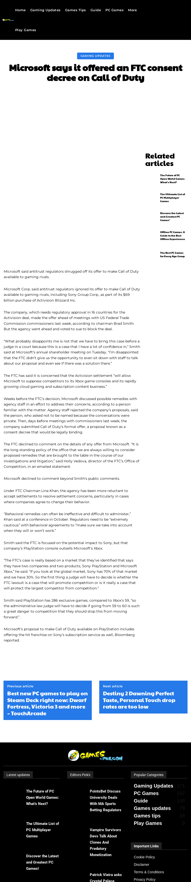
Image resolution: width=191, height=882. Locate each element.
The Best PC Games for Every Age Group (172, 244)
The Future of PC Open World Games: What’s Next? (172, 168)
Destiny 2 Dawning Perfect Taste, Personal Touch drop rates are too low (139, 640)
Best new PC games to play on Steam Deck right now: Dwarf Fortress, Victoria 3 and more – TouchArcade (47, 643)
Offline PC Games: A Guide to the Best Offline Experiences (172, 225)
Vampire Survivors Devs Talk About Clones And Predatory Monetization (105, 782)
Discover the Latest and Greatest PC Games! (172, 206)
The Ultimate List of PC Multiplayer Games (172, 187)
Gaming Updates (95, 56)
